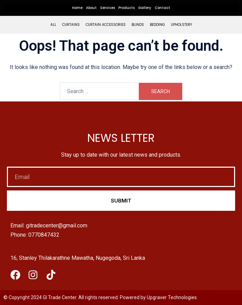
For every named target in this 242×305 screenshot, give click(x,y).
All (53, 24)
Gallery (144, 7)
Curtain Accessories (106, 24)
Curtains (71, 24)
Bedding (157, 24)
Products (126, 7)
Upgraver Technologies (172, 297)
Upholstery (181, 24)
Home (77, 7)
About (91, 7)
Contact (162, 7)
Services (107, 7)
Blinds (138, 24)
